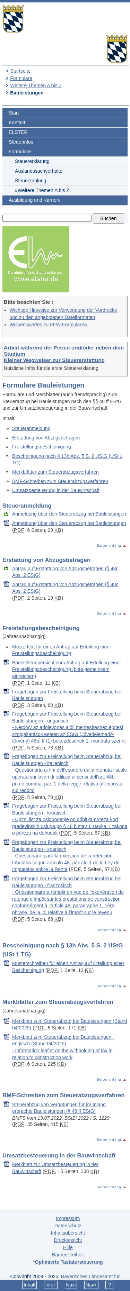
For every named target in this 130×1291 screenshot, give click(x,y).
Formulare (21, 78)
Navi (71, 1285)
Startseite (20, 71)
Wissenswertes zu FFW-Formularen (48, 324)
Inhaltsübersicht (68, 1233)
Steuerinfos (21, 142)
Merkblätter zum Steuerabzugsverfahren (55, 472)
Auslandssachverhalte (38, 171)
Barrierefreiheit (68, 1254)
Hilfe (68, 1247)
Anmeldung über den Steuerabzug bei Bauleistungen (69, 514)
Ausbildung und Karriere (35, 200)
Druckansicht (68, 1240)
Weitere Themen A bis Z (36, 85)
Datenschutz (67, 1225)
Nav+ (91, 1285)
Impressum (68, 1218)
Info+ (51, 1285)
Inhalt (29, 1285)
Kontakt (17, 122)
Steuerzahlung (30, 180)
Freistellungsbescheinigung (41, 446)
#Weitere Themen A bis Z (42, 190)
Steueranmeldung (31, 428)
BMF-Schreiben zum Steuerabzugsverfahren (60, 481)
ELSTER (18, 132)
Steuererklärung (32, 161)
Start (14, 113)
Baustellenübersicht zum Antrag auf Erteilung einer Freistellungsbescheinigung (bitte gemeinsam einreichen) (66, 669)
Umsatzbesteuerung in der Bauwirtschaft (55, 490)
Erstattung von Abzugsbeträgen (46, 437)
